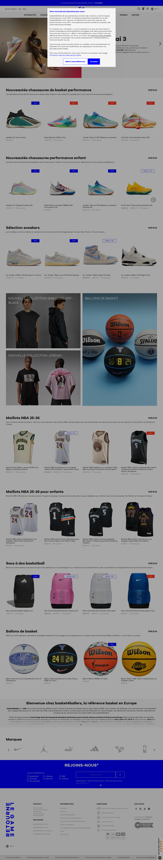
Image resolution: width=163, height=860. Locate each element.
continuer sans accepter (100, 35)
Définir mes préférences (75, 62)
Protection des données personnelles (65, 55)
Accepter (94, 62)
